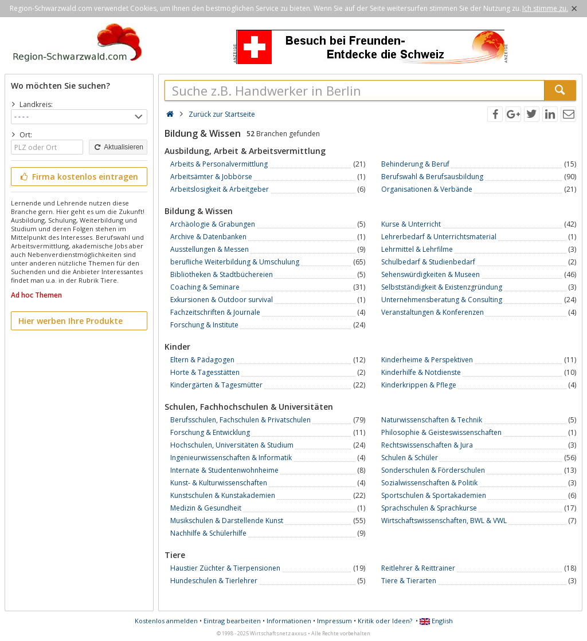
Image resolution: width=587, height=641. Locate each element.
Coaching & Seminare (205, 287)
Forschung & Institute (204, 325)
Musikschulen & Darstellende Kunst (226, 520)
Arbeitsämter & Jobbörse (211, 176)
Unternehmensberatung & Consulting (441, 299)
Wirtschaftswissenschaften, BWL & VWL (444, 520)
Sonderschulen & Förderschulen (433, 470)
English (436, 620)
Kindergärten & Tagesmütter (216, 385)
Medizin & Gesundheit (205, 508)
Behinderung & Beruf (415, 164)
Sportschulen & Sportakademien (433, 495)
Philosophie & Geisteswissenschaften (441, 432)
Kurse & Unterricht (411, 224)
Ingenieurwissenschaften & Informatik (231, 457)
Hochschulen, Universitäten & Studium (232, 445)
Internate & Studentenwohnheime (224, 470)
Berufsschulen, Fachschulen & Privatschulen (240, 420)
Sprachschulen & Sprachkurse (429, 508)
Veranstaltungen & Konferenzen (432, 312)
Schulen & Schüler (409, 457)
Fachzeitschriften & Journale (215, 312)
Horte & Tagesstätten (205, 372)
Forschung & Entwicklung (210, 432)
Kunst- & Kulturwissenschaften (218, 483)
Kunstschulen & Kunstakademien (222, 495)
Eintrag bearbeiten (232, 620)
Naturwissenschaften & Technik (431, 420)
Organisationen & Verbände (426, 189)
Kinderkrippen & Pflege (418, 385)
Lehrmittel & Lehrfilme (417, 249)
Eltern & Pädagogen (202, 360)
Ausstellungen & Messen (209, 249)
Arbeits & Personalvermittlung (219, 164)
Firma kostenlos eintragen (78, 176)
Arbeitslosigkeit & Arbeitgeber (219, 189)
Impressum (334, 620)
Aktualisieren (118, 147)
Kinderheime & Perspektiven (427, 360)
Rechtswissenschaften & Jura (427, 445)
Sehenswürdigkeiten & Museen (430, 274)
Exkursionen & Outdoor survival (221, 299)
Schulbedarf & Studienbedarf (428, 262)
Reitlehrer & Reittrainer (418, 568)
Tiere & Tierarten (408, 580)
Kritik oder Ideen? (385, 620)
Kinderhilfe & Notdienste (421, 372)
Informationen (289, 620)
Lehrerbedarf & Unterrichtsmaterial (438, 237)
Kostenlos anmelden (166, 620)
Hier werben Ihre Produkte (70, 320)
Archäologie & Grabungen (212, 224)
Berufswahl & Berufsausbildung (432, 176)
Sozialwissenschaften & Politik (429, 483)
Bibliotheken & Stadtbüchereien (221, 274)
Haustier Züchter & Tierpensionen (225, 568)
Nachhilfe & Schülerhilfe (208, 533)
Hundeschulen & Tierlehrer (213, 580)
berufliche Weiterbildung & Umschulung (234, 262)
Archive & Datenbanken (208, 237)
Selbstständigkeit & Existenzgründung (441, 287)
